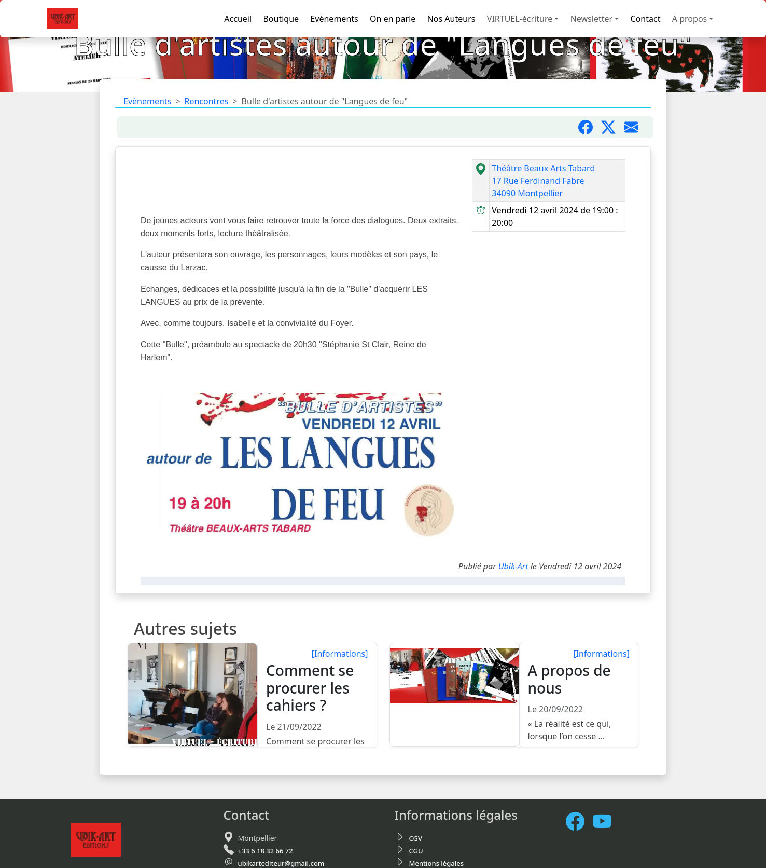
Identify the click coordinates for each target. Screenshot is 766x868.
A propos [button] (689, 18)
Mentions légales (436, 863)
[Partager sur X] (612, 127)
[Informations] (340, 653)
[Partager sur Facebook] (589, 127)
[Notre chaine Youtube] (606, 821)
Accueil (238, 18)
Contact (646, 18)
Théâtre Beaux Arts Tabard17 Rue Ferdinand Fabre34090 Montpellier (543, 180)
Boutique (281, 18)
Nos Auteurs (451, 18)
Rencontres (206, 101)
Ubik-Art (513, 566)
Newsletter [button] (591, 18)
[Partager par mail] (635, 127)
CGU (416, 851)
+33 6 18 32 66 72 (265, 851)
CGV (415, 838)
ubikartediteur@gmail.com (281, 863)
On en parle (392, 18)
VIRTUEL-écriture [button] (519, 18)
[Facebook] (579, 821)
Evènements (334, 18)
